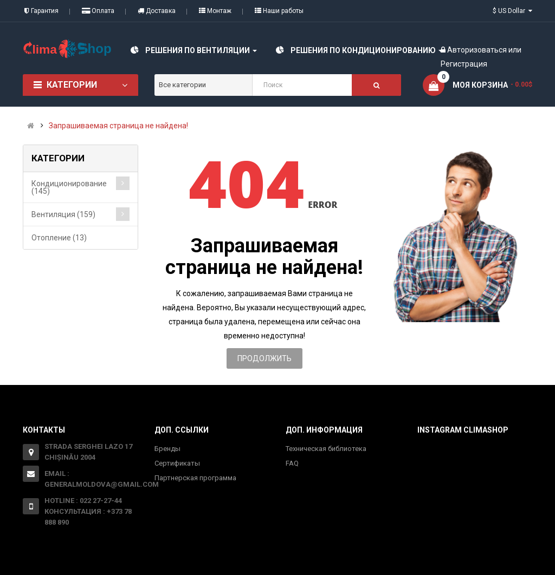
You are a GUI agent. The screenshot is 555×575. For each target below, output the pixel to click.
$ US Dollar (512, 11)
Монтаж (215, 11)
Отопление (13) (59, 237)
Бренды (167, 449)
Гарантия (41, 11)
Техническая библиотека (326, 449)
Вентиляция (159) (63, 214)
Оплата (98, 11)
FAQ (292, 463)
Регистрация (464, 64)
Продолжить (264, 358)
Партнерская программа (195, 478)
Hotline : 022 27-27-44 (83, 500)
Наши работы (279, 11)
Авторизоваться (477, 49)
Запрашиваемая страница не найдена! (118, 125)
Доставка (157, 11)
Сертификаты (177, 463)
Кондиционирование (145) (69, 187)
